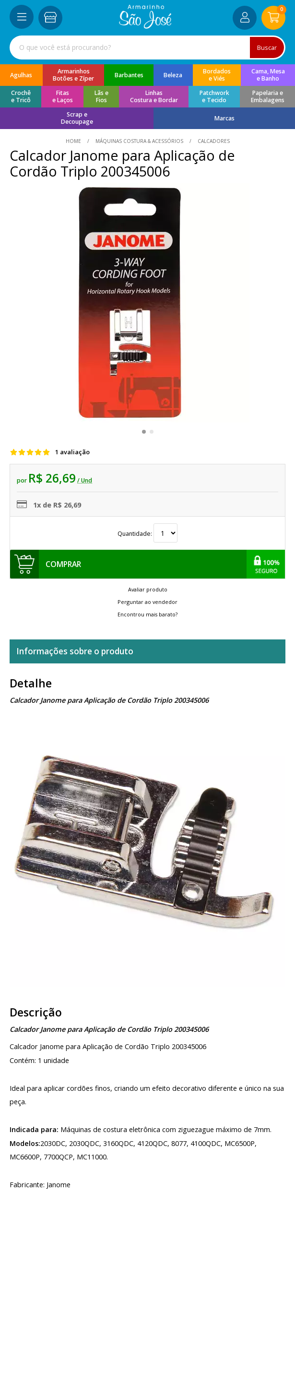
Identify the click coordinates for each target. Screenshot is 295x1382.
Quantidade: (147, 534)
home (74, 141)
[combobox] (147, 47)
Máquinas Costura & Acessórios (139, 141)
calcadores (213, 141)
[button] (144, 432)
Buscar (267, 47)
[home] (145, 26)
